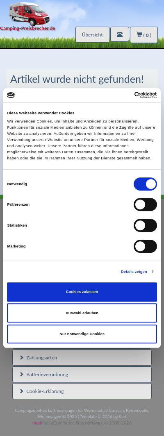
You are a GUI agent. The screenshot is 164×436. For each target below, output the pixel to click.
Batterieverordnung (43, 374)
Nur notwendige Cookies (82, 334)
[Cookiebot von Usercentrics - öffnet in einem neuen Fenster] (121, 95)
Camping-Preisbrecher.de (27, 28)
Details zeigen (134, 272)
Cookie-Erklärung (41, 391)
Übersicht (92, 35)
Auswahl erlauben (82, 313)
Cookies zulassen (82, 292)
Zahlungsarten (38, 357)
